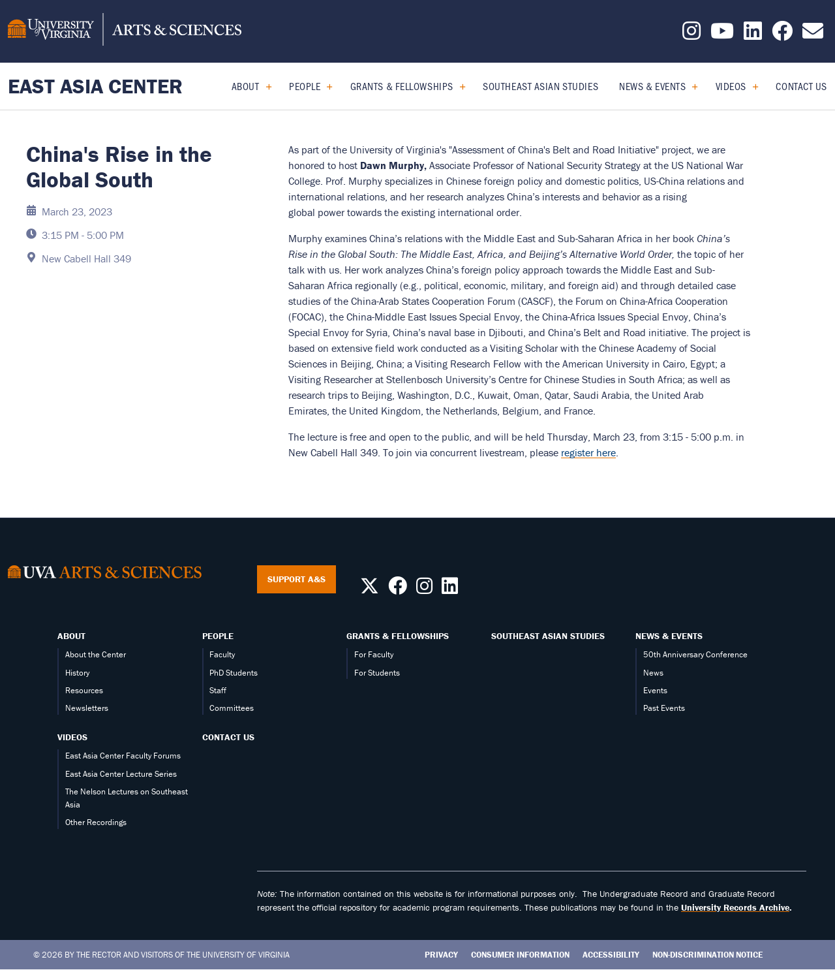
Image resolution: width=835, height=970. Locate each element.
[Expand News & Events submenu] (690, 86)
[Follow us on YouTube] (722, 34)
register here (588, 452)
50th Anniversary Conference (695, 654)
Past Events (664, 707)
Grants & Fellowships (401, 86)
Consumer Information (520, 954)
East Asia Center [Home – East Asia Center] (95, 86)
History (77, 672)
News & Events (652, 86)
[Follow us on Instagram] (691, 34)
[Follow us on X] (369, 589)
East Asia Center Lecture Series (121, 773)
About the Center (95, 654)
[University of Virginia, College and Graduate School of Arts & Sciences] (124, 31)
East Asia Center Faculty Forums (123, 755)
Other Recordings (96, 822)
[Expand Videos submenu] (750, 86)
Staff (217, 690)
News (653, 672)
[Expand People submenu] (324, 86)
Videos (731, 86)
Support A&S (296, 579)
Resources (84, 690)
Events (655, 690)
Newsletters (86, 707)
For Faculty (373, 654)
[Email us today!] (812, 34)
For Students (377, 672)
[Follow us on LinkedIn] (753, 34)
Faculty (222, 654)
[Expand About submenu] (264, 86)
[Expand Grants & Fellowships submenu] (457, 86)
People (304, 86)
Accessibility (611, 954)
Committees (231, 707)
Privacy (441, 954)
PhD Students (233, 672)
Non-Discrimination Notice (707, 954)
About (246, 86)
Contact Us (801, 86)
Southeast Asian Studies (540, 86)
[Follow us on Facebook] (782, 34)
